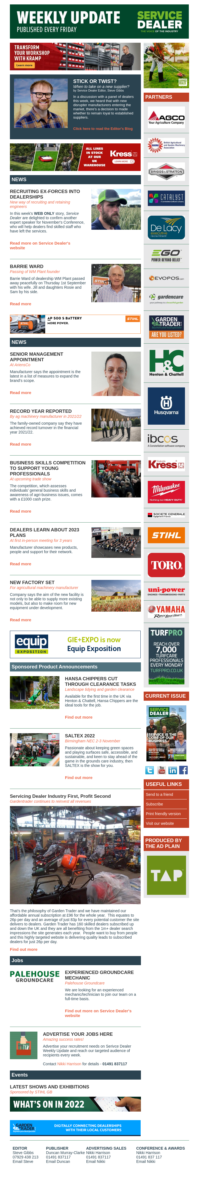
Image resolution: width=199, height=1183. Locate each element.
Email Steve (23, 1161)
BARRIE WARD (26, 266)
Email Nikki (95, 1161)
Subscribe (154, 804)
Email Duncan (58, 1161)
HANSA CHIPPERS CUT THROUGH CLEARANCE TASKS (100, 681)
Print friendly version (163, 814)
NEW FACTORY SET (32, 582)
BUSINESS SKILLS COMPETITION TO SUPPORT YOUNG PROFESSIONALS (48, 468)
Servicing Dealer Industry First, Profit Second (60, 796)
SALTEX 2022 (80, 735)
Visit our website (160, 823)
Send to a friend (159, 794)
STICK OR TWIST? (95, 81)
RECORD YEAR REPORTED (41, 411)
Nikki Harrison (69, 1064)
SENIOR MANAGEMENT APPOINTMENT (36, 357)
